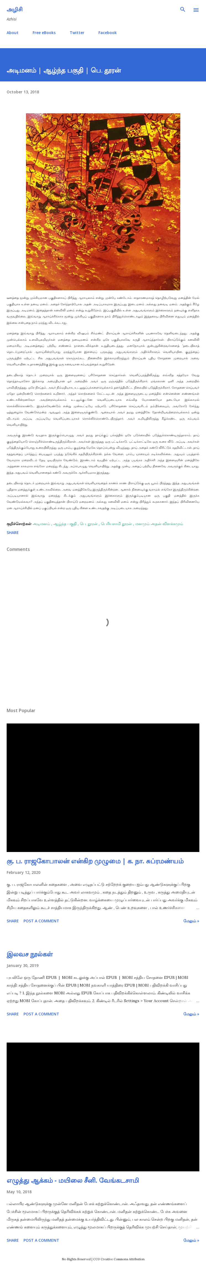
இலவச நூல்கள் (30, 953)
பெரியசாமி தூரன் (117, 523)
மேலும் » (191, 920)
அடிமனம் (42, 523)
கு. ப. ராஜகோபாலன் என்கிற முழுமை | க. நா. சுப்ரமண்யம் (95, 860)
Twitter (77, 32)
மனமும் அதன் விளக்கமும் (159, 523)
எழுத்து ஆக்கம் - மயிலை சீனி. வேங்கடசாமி (73, 1180)
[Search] (182, 10)
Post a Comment (41, 920)
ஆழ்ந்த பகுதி (65, 523)
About (13, 32)
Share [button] (13, 532)
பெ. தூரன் (89, 523)
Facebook (107, 32)
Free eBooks (44, 32)
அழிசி (15, 9)
